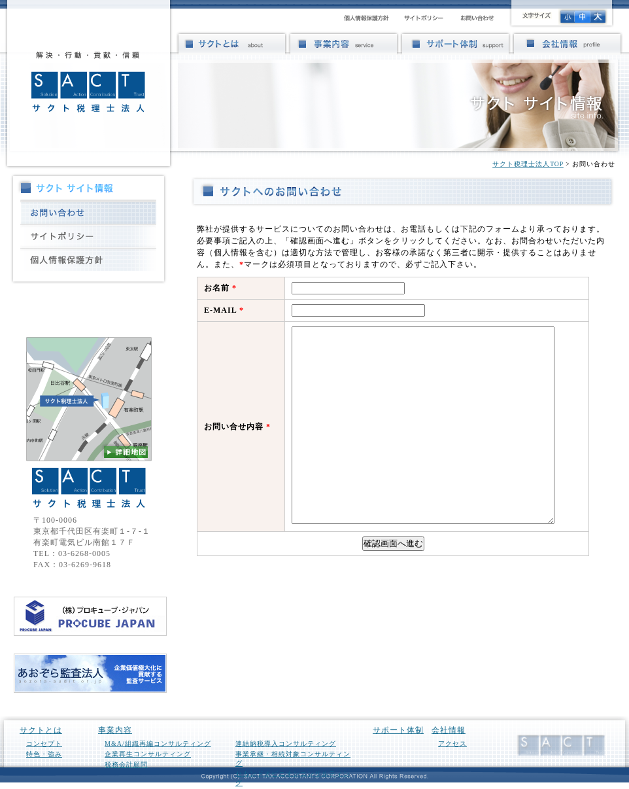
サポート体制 (398, 730)
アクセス (452, 743)
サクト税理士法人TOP (528, 163)
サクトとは (41, 730)
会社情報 (449, 730)
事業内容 (115, 730)
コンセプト (44, 743)
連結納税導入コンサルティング (285, 743)
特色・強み (44, 754)
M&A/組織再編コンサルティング (158, 743)
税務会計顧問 (126, 764)
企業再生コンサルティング (148, 754)
